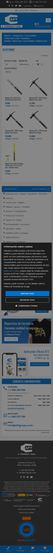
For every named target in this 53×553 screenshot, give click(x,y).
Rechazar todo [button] (27, 300)
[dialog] (26, 276)
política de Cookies (11, 271)
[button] (26, 305)
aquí (26, 283)
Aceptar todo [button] (27, 293)
